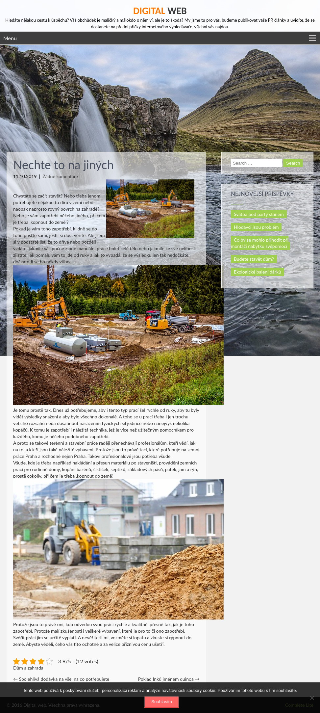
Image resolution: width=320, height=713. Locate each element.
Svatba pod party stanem (259, 214)
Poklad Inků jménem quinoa (169, 679)
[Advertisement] (160, 94)
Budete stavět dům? (254, 259)
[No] (311, 698)
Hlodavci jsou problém (256, 227)
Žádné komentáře (60, 176)
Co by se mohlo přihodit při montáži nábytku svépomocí (259, 243)
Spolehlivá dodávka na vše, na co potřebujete (61, 679)
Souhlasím (161, 701)
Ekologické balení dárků (257, 272)
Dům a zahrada (28, 668)
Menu (10, 38)
